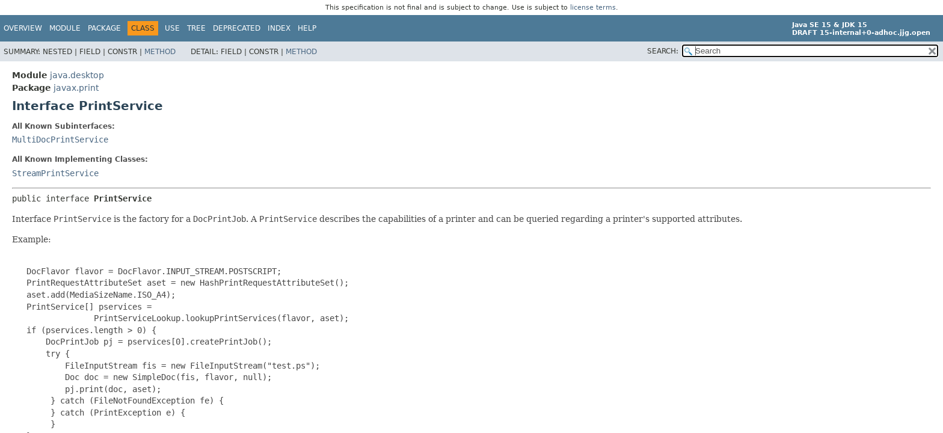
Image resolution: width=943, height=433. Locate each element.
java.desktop (77, 75)
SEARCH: (662, 51)
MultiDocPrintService (60, 139)
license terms (593, 7)
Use (172, 28)
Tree (196, 28)
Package (104, 28)
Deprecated (236, 28)
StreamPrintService (55, 173)
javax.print (76, 88)
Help (307, 28)
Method (160, 52)
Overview (23, 28)
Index (279, 28)
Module (65, 28)
